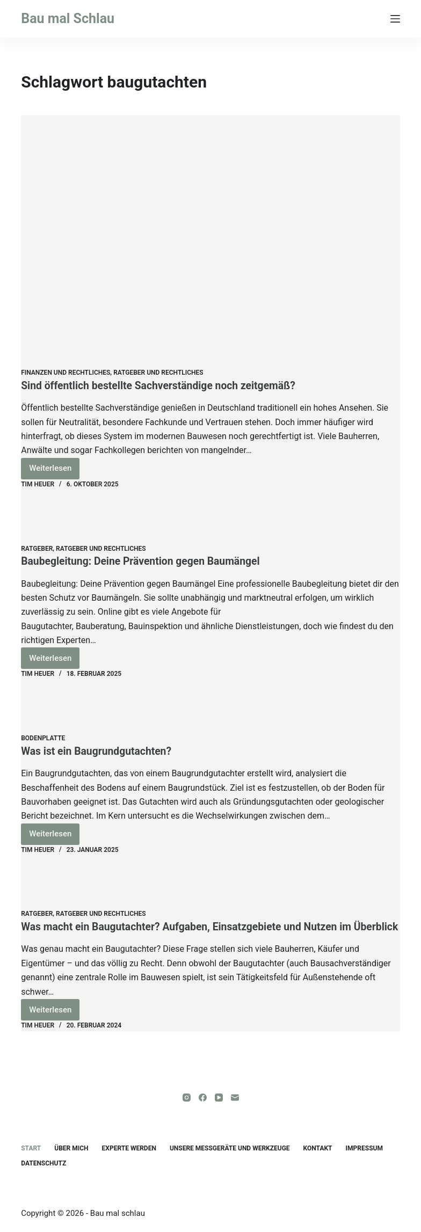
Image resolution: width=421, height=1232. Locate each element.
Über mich (71, 1148)
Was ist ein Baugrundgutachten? (99, 751)
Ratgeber (37, 548)
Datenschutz (43, 1163)
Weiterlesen (54, 471)
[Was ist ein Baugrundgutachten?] (210, 706)
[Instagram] (187, 1098)
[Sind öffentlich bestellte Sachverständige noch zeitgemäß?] (210, 241)
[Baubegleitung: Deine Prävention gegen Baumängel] (210, 517)
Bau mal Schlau (67, 18)
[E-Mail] (235, 1098)
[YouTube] (219, 1098)
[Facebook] (203, 1098)
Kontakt (317, 1148)
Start (31, 1148)
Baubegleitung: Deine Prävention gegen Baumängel (144, 561)
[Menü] (395, 19)
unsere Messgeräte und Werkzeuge (230, 1148)
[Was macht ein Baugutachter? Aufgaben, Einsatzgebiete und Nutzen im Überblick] (210, 882)
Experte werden (129, 1148)
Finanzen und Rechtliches (65, 372)
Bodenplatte (43, 738)
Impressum (364, 1148)
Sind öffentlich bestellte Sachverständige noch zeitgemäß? (163, 385)
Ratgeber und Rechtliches (158, 372)
